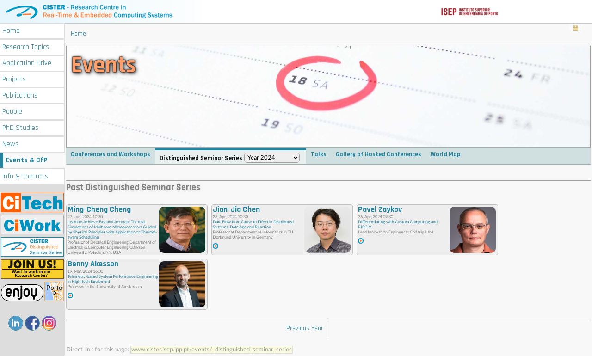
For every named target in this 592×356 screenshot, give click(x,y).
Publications (19, 95)
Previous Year (304, 328)
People (12, 112)
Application (26, 63)
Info (25, 176)
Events (27, 160)
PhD (20, 128)
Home (11, 31)
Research (25, 47)
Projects (14, 79)
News (10, 144)
